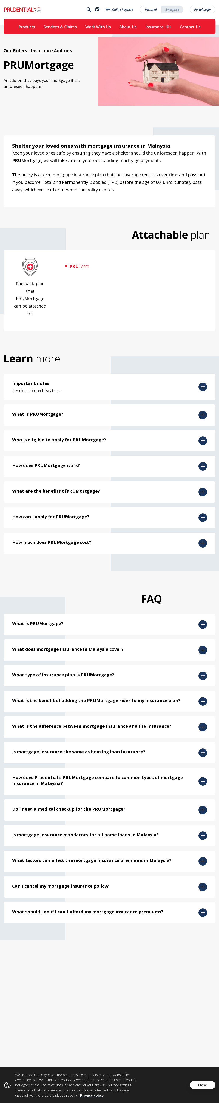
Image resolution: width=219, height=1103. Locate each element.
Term (79, 267)
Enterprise (172, 10)
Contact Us (190, 27)
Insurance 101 (158, 27)
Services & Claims (60, 27)
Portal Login (202, 10)
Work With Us (98, 27)
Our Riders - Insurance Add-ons (38, 52)
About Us (128, 27)
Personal (151, 10)
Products (27, 27)
